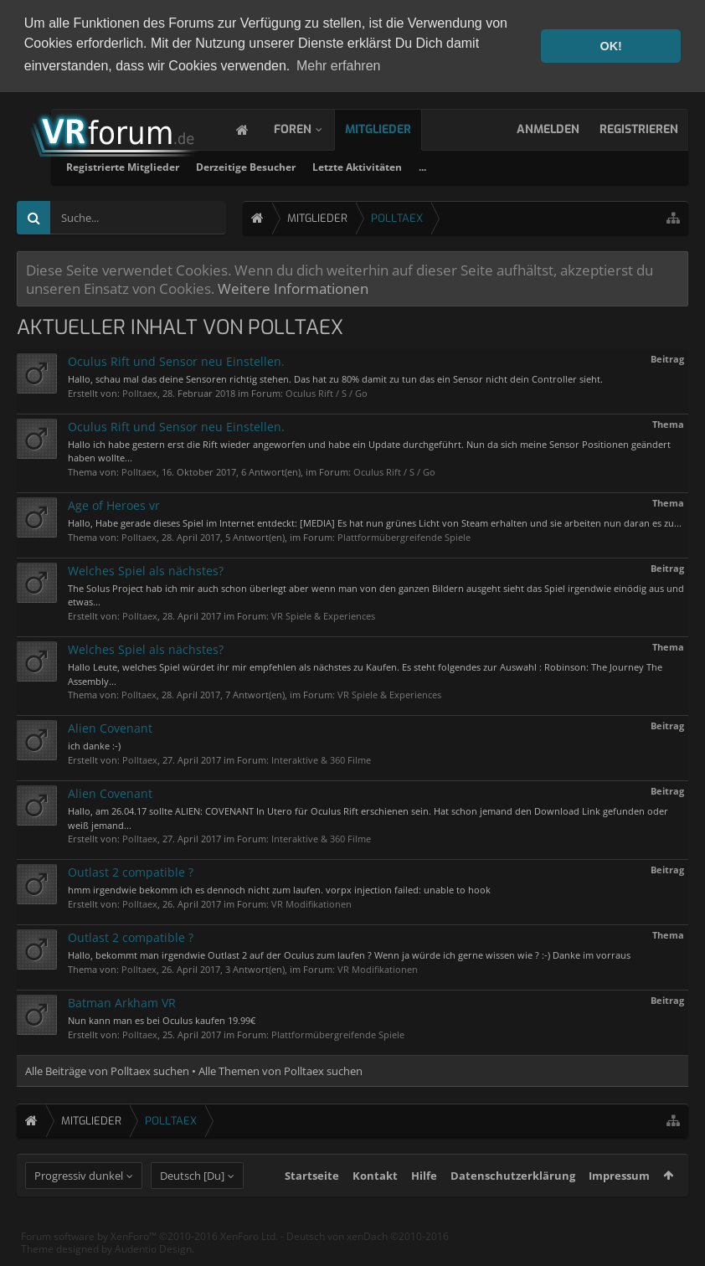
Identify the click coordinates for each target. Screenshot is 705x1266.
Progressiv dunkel (78, 1204)
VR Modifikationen (311, 901)
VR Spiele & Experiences (323, 613)
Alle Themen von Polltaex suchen (280, 1068)
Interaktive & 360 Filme (321, 757)
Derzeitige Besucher (437, 164)
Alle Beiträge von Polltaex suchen (107, 1068)
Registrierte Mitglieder (314, 164)
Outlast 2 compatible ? (130, 870)
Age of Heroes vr (114, 503)
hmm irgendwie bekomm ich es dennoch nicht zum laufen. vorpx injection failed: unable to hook (279, 888)
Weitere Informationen (293, 285)
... (614, 164)
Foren (309, 127)
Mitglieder (395, 127)
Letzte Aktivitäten (549, 164)
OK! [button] (610, 46)
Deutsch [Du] (192, 1204)
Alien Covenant (110, 726)
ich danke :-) (94, 744)
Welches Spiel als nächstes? (146, 568)
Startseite (312, 1204)
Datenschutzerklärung (512, 1204)
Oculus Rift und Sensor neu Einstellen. (176, 359)
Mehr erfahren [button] (338, 66)
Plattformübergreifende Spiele (404, 534)
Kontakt (375, 1204)
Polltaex (139, 390)
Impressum (619, 1204)
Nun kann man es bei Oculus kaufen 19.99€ (161, 1017)
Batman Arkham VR (122, 1000)
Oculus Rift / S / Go (327, 390)
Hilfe (424, 1204)
